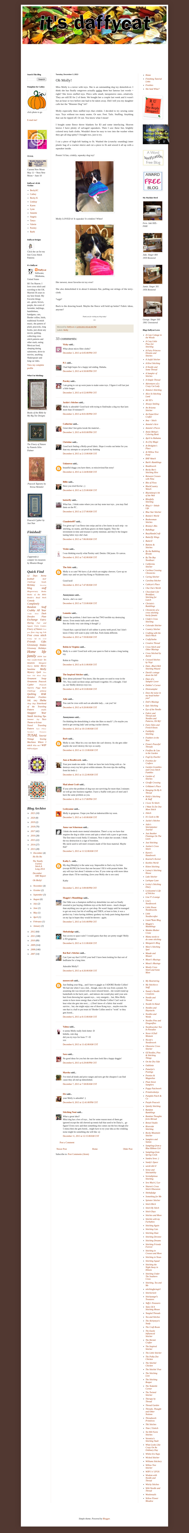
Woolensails (151, 1494)
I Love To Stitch (153, 803)
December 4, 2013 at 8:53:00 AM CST (80, 689)
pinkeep (43, 691)
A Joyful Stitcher (153, 359)
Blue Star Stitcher (153, 512)
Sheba (43, 700)
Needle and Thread (151, 998)
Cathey (33, 194)
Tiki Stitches (151, 1424)
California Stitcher (150, 565)
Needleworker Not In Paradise (154, 1028)
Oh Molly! (37, 880)
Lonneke (67, 613)
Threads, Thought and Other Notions (153, 1412)
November (38, 886)
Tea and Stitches (153, 1317)
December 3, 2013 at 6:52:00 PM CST (80, 393)
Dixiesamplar (152, 689)
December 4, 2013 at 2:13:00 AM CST (80, 453)
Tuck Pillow (41, 729)
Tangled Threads (153, 1313)
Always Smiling (152, 404)
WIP (43, 745)
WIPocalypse (32, 748)
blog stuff (36, 588)
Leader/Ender (37, 660)
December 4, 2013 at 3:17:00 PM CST (80, 799)
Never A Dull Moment (151, 1034)
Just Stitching (152, 842)
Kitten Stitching (153, 866)
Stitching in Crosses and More (154, 1252)
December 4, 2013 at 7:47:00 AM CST (80, 585)
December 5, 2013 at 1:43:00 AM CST (80, 817)
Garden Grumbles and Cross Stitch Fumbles (154, 770)
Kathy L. (67, 861)
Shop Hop (31, 703)
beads (44, 582)
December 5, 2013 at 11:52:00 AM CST (80, 851)
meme (36, 666)
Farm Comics (40, 626)
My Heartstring (152, 981)
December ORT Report (39, 874)
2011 (33, 936)
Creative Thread (153, 643)
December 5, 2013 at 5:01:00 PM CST (80, 922)
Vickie (66, 549)
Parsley (66, 381)
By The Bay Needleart (151, 558)
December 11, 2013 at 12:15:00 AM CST (81, 1136)
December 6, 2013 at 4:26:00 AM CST (80, 971)
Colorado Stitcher (154, 625)
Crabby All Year (36, 610)
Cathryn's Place (153, 584)
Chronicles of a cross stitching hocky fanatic (152, 613)
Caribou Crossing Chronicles (153, 571)
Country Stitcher (153, 629)
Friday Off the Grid (36, 639)
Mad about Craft (71, 784)
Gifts (43, 641)
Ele (64, 1094)
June (35, 908)
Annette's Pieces (153, 428)
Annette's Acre (152, 424)
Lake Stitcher (151, 877)
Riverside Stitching (150, 1127)
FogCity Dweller (153, 757)
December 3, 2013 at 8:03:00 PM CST (80, 432)
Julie (65, 699)
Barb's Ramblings (153, 462)
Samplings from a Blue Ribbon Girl (153, 1147)
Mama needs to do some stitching (153, 938)
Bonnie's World (152, 516)
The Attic (67, 567)
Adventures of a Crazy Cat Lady (153, 385)
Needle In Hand (153, 1004)
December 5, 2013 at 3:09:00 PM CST (80, 888)
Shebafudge (68, 932)
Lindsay (33, 202)
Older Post (128, 1149)
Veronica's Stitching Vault (152, 1439)
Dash (43, 613)
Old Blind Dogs (39, 675)
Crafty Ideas (33, 613)
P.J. (64, 363)
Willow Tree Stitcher (151, 1466)
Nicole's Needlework (151, 1041)
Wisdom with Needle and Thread (151, 1478)
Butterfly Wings (152, 537)
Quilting (31, 694)
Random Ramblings (150, 1111)
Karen (32, 205)
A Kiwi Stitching (153, 363)
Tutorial (42, 736)
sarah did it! (151, 1166)
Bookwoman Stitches (151, 520)
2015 (33, 840)
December (38, 853)
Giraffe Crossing (153, 782)
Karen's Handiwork (151, 854)
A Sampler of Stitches (151, 374)
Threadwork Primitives (151, 1419)
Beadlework (151, 466)
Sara (65, 1054)
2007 (33, 954)
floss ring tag (36, 632)
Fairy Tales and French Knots (153, 726)
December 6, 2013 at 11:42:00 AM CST (80, 1044)
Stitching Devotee (153, 1237)
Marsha (66, 1072)
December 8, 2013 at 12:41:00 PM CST (80, 1102)
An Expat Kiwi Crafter (152, 415)
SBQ (35, 700)
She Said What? (153, 89)
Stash (30, 716)
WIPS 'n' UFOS (153, 1471)
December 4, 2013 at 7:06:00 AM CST (80, 539)
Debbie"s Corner (153, 685)
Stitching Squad (153, 1261)
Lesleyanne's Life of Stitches (153, 892)
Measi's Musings (153, 963)
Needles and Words (151, 1015)
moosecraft (68, 980)
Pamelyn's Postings (150, 1070)
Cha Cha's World (153, 588)
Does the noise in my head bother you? (153, 695)
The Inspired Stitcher (73, 674)
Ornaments (32, 681)
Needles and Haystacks (151, 1009)
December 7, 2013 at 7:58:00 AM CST (80, 1084)
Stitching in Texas (153, 1257)
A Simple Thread (153, 380)
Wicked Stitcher (152, 1457)
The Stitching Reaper (151, 1380)
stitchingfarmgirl (153, 1289)
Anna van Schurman (72, 827)
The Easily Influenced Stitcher (150, 1333)
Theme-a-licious (34, 722)
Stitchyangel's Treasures (152, 1298)
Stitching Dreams (153, 1240)
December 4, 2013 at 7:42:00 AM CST (80, 557)
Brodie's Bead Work (36, 597)
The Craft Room (153, 1327)
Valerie (33, 224)
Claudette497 (69, 521)
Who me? (37, 745)
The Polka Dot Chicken (152, 1358)
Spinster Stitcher (153, 1200)
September (38, 895)
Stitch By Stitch (152, 1208)
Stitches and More (154, 1215)
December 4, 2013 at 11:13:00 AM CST (80, 750)
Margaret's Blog (153, 943)
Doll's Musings (152, 702)
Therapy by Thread (151, 1400)
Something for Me (153, 1196)
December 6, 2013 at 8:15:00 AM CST (80, 1017)
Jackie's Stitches (70, 402)
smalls (43, 710)
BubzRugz (150, 530)
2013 (33, 849)
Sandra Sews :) (152, 1158)
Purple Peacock (153, 1102)
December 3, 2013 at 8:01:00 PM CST (80, 414)
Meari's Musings (153, 959)
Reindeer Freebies (36, 697)
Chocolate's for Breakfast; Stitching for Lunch (152, 596)
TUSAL (32, 735)
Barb (65, 739)
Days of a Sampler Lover (152, 680)
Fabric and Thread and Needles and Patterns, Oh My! (153, 717)
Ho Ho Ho (37, 856)
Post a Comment (67, 1142)
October (37, 890)
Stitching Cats (152, 1229)
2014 (33, 844)
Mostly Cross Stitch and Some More (153, 970)
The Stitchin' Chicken (151, 1364)
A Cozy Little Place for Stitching (151, 344)
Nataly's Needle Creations (153, 992)
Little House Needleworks (151, 908)
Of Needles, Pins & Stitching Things (153, 1055)
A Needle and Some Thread (152, 368)
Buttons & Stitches (150, 546)
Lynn (32, 209)
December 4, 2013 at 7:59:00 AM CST (80, 637)
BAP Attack (151, 458)
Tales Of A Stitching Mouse (153, 1308)
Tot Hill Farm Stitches (152, 1433)
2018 (33, 826)
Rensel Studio (152, 1123)
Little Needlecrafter (152, 915)
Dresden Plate (36, 616)
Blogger (106, 1519)
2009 (33, 945)
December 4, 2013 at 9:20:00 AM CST (80, 707)
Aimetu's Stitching (154, 390)
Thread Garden (152, 1405)
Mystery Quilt (34, 672)
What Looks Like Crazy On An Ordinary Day (153, 1447)
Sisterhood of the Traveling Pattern (36, 706)
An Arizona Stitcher (151, 409)
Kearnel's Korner (153, 859)
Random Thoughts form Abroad (154, 1117)
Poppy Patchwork (153, 1088)
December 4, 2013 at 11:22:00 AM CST (80, 775)
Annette (33, 213)
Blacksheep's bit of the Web (153, 494)
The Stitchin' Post (153, 1369)
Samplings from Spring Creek (153, 1153)
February (37, 921)
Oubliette (150, 1065)
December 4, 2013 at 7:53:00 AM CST (80, 603)
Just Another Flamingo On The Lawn (153, 836)
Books (43, 591)
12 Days (32, 576)
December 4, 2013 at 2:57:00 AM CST (80, 511)
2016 (33, 835)
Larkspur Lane (152, 880)
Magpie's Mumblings (73, 898)
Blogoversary (32, 591)
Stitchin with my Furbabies (153, 1220)
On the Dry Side (153, 1061)
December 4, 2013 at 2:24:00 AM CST (80, 472)
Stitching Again (152, 1225)
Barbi (32, 232)
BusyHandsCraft (153, 533)
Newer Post (62, 1149)
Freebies (149, 85)
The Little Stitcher (154, 1353)
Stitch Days (151, 1211)
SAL (29, 700)
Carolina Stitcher (153, 580)
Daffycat (70, 327)
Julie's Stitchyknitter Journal (152, 827)
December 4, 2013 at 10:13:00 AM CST (80, 729)
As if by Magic (152, 442)
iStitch (148, 813)
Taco (44, 719)
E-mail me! (32, 120)
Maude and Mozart (151, 954)
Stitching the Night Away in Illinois (152, 1267)
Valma (66, 1027)
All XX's (149, 400)
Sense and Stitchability (151, 1171)
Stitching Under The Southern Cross (153, 1276)
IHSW (39, 656)
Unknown (67, 463)
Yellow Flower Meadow (152, 1499)
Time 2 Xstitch (152, 1428)
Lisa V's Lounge (153, 897)
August (36, 899)
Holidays (42, 648)
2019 (33, 822)
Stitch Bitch (151, 1204)
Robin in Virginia (71, 647)
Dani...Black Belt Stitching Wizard (153, 667)
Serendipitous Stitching (152, 1177)
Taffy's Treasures (153, 1303)
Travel (30, 725)
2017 (33, 831)
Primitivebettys (152, 1092)
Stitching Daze (152, 1233)
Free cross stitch (36, 635)
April (35, 917)
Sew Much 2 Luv (153, 1182)
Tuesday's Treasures (36, 732)
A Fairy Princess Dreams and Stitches (153, 353)
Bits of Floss (151, 483)
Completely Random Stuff (36, 605)
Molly (65, 330)
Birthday (31, 585)
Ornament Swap (36, 678)
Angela (33, 217)
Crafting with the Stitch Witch (153, 634)
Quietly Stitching (153, 1106)
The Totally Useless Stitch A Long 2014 (39, 865)
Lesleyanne (68, 809)
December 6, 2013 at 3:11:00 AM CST (80, 943)
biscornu (43, 585)
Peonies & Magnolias (150, 1076)
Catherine (67, 424)
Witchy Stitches (152, 1484)
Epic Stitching (152, 706)
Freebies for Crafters (151, 762)
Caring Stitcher (152, 577)
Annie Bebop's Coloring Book (152, 433)
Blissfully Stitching (150, 500)
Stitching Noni (69, 1112)
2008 (33, 949)
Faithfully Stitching (150, 732)
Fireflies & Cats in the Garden (153, 751)
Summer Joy (33, 719)
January (37, 926)
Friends (31, 641)
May (35, 913)
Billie (65, 482)
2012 (33, 932)
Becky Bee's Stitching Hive (152, 471)
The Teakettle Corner (152, 1387)
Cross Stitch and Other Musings (153, 648)
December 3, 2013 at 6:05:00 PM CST (80, 353)
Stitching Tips (40, 716)
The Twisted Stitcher (151, 1393)
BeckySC (34, 190)
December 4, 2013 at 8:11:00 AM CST (80, 664)
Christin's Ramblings (150, 604)
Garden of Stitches (150, 777)
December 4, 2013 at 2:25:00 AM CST (80, 490)
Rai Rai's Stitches (71, 953)
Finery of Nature (34, 629)
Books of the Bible (36, 594)
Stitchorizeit (151, 1293)
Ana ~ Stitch (151, 420)
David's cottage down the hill (152, 673)
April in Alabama (153, 438)
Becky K (34, 198)
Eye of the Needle (153, 709)
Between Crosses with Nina (153, 477)
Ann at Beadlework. (72, 760)
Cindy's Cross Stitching (152, 620)
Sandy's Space (152, 1162)
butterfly (67, 500)
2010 (33, 940)
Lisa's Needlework (151, 902)
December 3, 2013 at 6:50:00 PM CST (80, 371)
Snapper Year (36, 712)
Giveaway (32, 644)
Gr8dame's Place (153, 786)
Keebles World (152, 863)
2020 (33, 818)
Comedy (31, 600)
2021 (33, 813)
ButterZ (149, 541)
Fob (44, 632)
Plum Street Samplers (151, 1083)
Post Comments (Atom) (78, 1154)
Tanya (32, 220)
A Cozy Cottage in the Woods (154, 336)
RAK (43, 694)
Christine (67, 442)
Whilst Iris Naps (153, 1454)
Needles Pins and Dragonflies (153, 1021)
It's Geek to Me (152, 817)
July (35, 904)
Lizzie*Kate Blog (153, 920)
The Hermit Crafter (151, 1341)
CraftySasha (151, 639)
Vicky (65, 344)
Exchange (32, 619)
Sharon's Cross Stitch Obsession (153, 1187)
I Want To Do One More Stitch (154, 808)
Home (95, 1149)
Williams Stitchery (154, 1461)
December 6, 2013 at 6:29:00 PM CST (80, 1063)
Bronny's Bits (151, 526)
